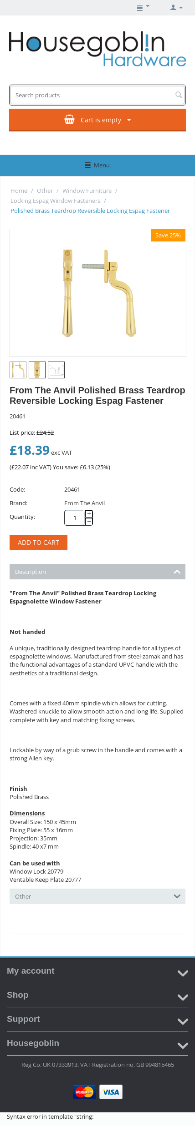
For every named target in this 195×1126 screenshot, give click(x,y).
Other (45, 190)
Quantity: (22, 517)
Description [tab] (98, 571)
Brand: (18, 503)
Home (18, 190)
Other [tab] (98, 895)
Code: (17, 489)
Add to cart (38, 542)
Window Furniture (87, 190)
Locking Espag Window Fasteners (55, 200)
